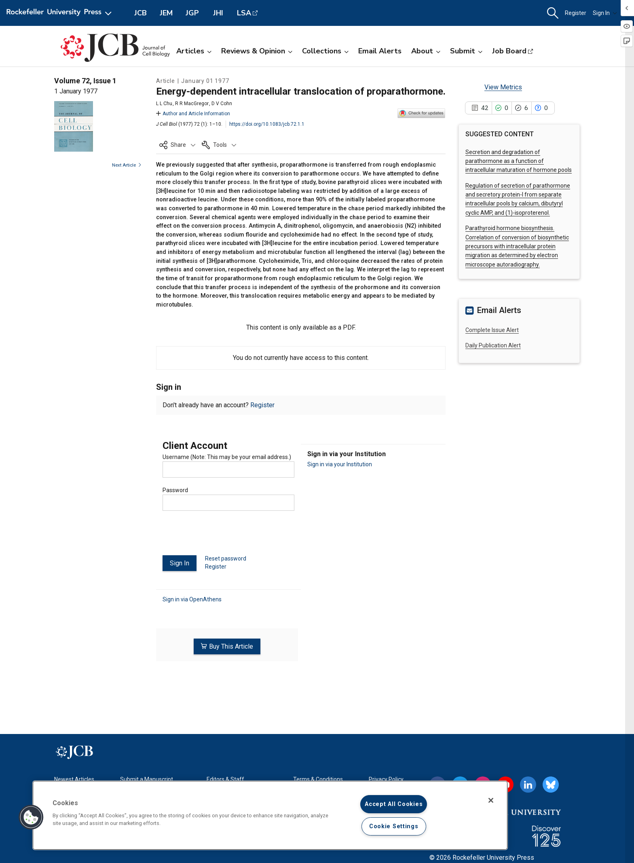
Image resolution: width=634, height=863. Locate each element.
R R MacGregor (192, 103)
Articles (193, 51)
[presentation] (224, 536)
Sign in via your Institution (339, 464)
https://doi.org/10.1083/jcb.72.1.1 (266, 124)
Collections (325, 51)
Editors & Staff (225, 779)
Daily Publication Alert (493, 345)
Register (575, 13)
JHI (218, 13)
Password (175, 490)
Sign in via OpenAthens (192, 599)
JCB (140, 13)
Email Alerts (380, 51)
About (425, 51)
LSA (244, 13)
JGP (192, 13)
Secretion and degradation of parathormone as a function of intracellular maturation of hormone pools (518, 161)
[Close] (491, 800)
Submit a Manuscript (146, 779)
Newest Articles (74, 779)
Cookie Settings (393, 826)
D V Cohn (221, 103)
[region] (270, 815)
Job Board (509, 51)
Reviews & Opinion (256, 51)
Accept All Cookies (394, 804)
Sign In (605, 13)
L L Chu (164, 103)
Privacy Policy (386, 779)
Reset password (225, 558)
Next (127, 165)
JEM (166, 13)
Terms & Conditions (318, 779)
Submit (466, 51)
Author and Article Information (193, 113)
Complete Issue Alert (492, 330)
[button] (552, 13)
